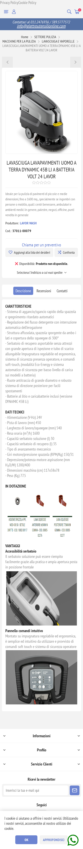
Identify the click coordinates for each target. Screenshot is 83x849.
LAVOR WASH (28, 223)
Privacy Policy (9, 2)
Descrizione (23, 290)
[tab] (23, 291)
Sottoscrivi (74, 790)
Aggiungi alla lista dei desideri (32, 252)
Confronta (69, 252)
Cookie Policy (27, 2)
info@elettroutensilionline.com (41, 26)
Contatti (62, 290)
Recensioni (44, 290)
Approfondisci (53, 840)
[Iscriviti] (36, 790)
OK (26, 840)
